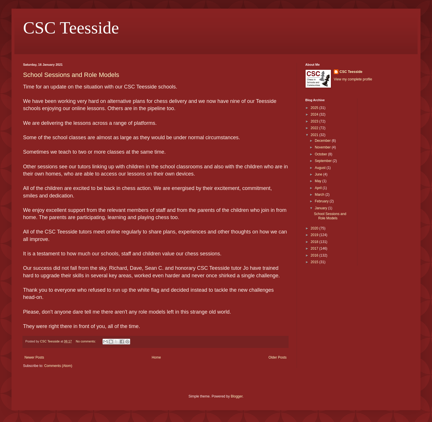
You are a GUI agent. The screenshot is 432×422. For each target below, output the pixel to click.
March (320, 195)
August (321, 168)
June (319, 174)
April (319, 188)
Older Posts (277, 357)
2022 (315, 128)
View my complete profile (353, 79)
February (322, 201)
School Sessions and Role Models (71, 74)
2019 (315, 235)
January (321, 208)
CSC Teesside (71, 27)
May (318, 181)
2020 (315, 228)
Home (156, 357)
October (321, 154)
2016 (315, 255)
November (323, 147)
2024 (315, 114)
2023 (315, 121)
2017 (315, 248)
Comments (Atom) (58, 366)
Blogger (236, 396)
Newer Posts (34, 357)
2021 (315, 135)
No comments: (86, 341)
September (324, 161)
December (323, 141)
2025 (315, 108)
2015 (315, 262)
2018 (315, 242)
